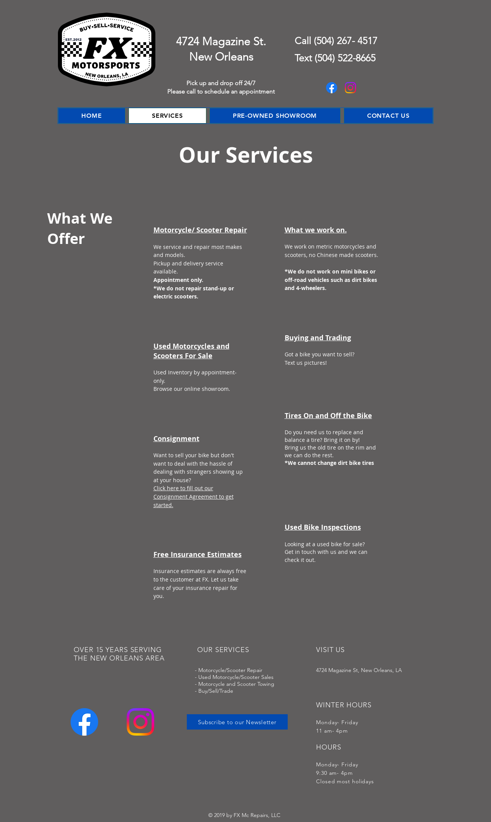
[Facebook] (331, 87)
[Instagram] (350, 87)
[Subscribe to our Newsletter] (237, 722)
